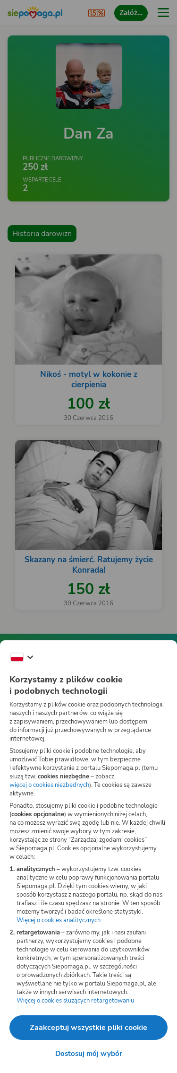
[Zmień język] (21, 657)
